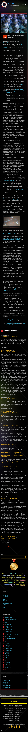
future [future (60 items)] (25, 577)
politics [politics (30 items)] (20, 582)
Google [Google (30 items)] (8, 579)
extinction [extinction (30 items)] (22, 577)
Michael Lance (8, 660)
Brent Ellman (8, 659)
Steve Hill (7, 655)
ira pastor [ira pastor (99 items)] (16, 581)
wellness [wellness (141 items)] (22, 586)
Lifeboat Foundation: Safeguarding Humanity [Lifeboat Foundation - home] (11, 4)
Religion (9, 325)
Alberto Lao (7, 647)
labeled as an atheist (8, 66)
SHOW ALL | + (5, 669)
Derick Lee (7, 645)
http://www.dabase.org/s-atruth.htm (10, 462)
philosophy (16, 323)
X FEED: (6, 711)
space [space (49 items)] (24, 584)
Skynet (4, 604)
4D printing (5, 596)
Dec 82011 (5, 37)
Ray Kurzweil (6, 600)
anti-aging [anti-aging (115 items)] (13, 574)
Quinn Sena (7, 622)
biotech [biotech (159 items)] (10, 576)
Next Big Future (6, 684)
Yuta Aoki (7, 643)
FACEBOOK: (6, 706)
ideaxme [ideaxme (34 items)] (23, 579)
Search (25, 557)
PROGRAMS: (17, 716)
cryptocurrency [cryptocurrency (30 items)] (10, 577)
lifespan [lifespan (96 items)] (6, 582)
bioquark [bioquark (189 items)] (5, 576)
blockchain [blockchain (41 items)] (24, 575)
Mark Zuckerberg (7, 606)
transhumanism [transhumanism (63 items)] (17, 586)
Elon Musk (5, 602)
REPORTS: (16, 714)
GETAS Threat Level (14, 701)
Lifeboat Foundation (11, 724)
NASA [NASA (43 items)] (14, 582)
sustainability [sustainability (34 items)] (6, 586)
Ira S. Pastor (7, 666)
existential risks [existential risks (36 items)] (18, 577)
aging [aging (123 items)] (3, 574)
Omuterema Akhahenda (10, 638)
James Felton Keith (10, 323)
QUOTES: (16, 720)
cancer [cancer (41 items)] (7, 577)
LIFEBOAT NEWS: (17, 706)
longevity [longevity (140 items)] (10, 582)
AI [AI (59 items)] (5, 574)
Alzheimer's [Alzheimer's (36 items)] (8, 574)
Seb (6, 657)
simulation (12, 325)
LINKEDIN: (6, 709)
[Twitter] (12, 726)
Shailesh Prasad (8, 626)
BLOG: (16, 711)
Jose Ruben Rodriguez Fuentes (12, 634)
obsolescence (19, 189)
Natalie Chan (8, 653)
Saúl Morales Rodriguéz (10, 619)
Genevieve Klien (8, 617)
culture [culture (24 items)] (13, 577)
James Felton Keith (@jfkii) (8, 537)
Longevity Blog (6, 680)
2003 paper (22, 63)
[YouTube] (17, 726)
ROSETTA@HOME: (6, 718)
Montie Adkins (8, 664)
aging (4, 607)
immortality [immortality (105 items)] (5, 581)
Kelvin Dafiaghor (8, 631)
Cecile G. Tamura (9, 641)
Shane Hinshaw (8, 648)
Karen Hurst (7, 633)
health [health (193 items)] (11, 579)
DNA (4, 599)
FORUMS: (10, 720)
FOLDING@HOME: (6, 716)
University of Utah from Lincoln (13, 49)
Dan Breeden (8, 624)
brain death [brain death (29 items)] (3, 577)
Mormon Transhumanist (9, 233)
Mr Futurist (5, 682)
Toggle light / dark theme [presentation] (26, 4)
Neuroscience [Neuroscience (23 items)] (17, 582)
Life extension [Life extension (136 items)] (22, 581)
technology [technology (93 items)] (10, 586)
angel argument (19, 89)
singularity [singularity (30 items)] (21, 584)
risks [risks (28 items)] (18, 584)
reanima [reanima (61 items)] (22, 582)
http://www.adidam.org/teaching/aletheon (11, 452)
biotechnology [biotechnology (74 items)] (16, 575)
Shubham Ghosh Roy (9, 621)
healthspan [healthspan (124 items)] (16, 579)
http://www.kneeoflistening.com (9, 444)
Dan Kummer (8, 636)
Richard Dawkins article (9, 43)
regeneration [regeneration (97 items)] (12, 584)
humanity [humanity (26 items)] (20, 579)
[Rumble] (19, 726)
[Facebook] (9, 726)
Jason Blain (7, 662)
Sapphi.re (23, 724)
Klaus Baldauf (8, 640)
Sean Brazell (7, 652)
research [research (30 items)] (17, 584)
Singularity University (7, 603)
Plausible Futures (7, 685)
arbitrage (5, 209)
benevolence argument (12, 91)
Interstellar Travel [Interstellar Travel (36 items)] (11, 581)
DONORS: (9, 713)
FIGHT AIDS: (7, 714)
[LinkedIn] (14, 726)
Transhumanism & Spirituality (10, 199)
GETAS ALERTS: (17, 709)
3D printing (5, 595)
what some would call (9, 180)
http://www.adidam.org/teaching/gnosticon (12, 453)
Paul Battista (8, 627)
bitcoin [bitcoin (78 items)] (20, 575)
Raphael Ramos (8, 650)
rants (19, 323)
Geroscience (5, 679)
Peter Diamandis (6, 598)
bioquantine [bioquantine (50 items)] (24, 573)
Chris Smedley (8, 667)
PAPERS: (16, 718)
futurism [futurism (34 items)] (5, 579)
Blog (14, 10)
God (6, 325)
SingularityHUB (6, 687)
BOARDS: (16, 713)
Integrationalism (12, 320)
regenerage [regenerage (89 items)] (6, 584)
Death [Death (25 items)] (14, 577)
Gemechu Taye (8, 629)
